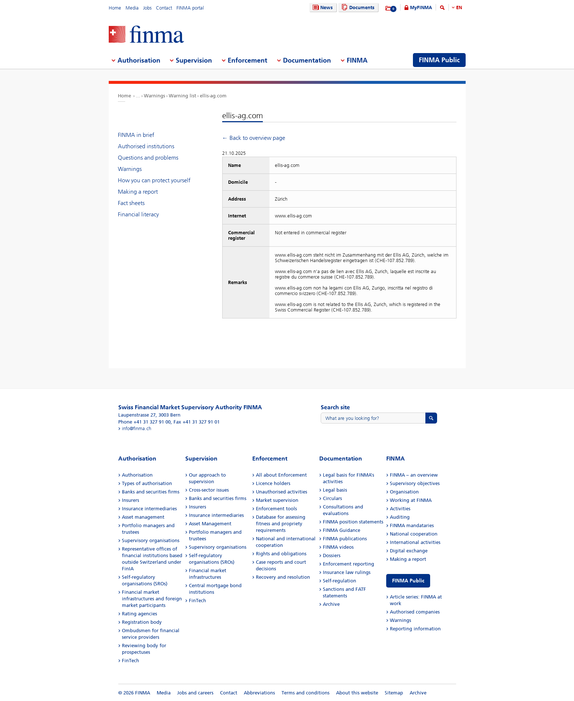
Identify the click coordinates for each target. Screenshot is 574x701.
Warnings (154, 95)
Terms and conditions (305, 693)
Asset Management (210, 523)
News (322, 7)
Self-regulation (339, 580)
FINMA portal (190, 8)
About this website (357, 693)
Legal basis (335, 490)
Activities (400, 508)
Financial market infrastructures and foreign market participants (152, 598)
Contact (164, 8)
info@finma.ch (136, 428)
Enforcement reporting (348, 564)
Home (115, 8)
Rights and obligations (281, 553)
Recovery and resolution (283, 577)
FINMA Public (408, 581)
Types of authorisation (147, 483)
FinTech (130, 660)
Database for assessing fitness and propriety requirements (280, 523)
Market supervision (277, 500)
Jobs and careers (195, 693)
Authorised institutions (146, 146)
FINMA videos (338, 547)
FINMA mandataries (412, 525)
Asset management (143, 517)
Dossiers (331, 555)
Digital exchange (409, 550)
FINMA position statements (353, 522)
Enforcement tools (276, 508)
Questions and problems (148, 157)
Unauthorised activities (281, 492)
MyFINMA (421, 7)
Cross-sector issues (209, 490)
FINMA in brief (136, 134)
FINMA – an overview (414, 475)
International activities (415, 542)
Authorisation (137, 475)
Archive (331, 604)
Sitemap (394, 693)
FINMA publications (345, 538)
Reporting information (415, 628)
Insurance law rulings (346, 572)
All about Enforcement (281, 475)
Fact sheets (131, 203)
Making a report (138, 191)
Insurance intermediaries (149, 508)
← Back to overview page (253, 137)
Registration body (142, 622)
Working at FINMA (411, 500)
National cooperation (413, 534)
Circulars (332, 498)
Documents (357, 7)
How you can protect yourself (154, 180)
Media (132, 8)
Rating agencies (139, 613)
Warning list (182, 95)
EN (459, 7)
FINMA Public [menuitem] (439, 60)
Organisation (404, 492)
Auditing (400, 517)
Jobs (147, 8)
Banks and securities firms (150, 492)
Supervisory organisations (150, 540)
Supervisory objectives (415, 483)
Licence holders (273, 483)
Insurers (130, 500)
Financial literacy (138, 214)
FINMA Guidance (341, 530)
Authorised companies (415, 612)
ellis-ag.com (213, 95)
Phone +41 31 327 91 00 (144, 422)
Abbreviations (259, 693)
